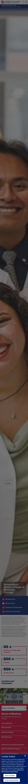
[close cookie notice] (25, 755)
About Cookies (10, 775)
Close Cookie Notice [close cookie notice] (11, 780)
